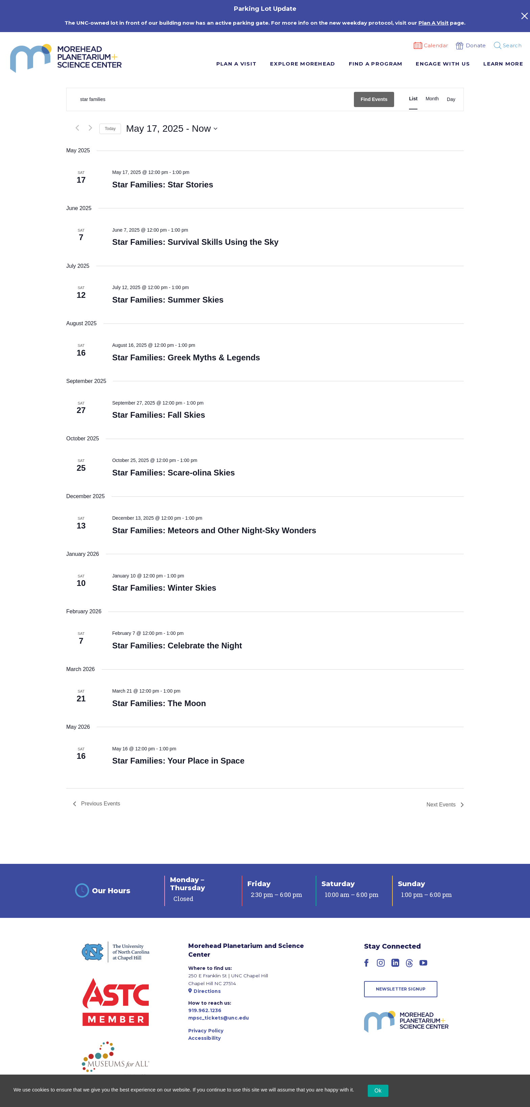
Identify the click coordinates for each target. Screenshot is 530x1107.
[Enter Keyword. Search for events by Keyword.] (210, 99)
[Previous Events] (77, 128)
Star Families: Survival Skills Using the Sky (195, 242)
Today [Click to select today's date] (110, 128)
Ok (378, 1090)
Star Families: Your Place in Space (178, 760)
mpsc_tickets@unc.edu (218, 1018)
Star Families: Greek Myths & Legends (186, 357)
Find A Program (376, 63)
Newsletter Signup (401, 989)
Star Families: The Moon (159, 703)
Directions (204, 991)
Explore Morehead (302, 63)
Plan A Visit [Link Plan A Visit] (433, 23)
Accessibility (204, 1038)
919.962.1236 (205, 1010)
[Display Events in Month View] (432, 98)
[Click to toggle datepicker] (171, 128)
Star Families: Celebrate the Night (177, 645)
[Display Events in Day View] (451, 99)
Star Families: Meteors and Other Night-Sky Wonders (214, 530)
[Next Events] (90, 128)
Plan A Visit (236, 63)
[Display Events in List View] (413, 98)
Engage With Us (443, 63)
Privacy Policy (206, 1030)
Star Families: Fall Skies (158, 414)
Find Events (374, 99)
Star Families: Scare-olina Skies (173, 472)
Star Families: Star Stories (162, 184)
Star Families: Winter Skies (164, 587)
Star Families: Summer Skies (167, 299)
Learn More (503, 63)
